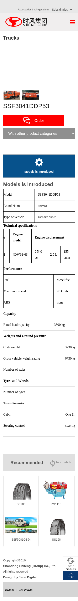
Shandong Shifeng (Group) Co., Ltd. (29, 566)
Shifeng (42, 206)
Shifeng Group (26, 22)
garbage (43, 217)
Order (33, 120)
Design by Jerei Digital (20, 577)
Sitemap (10, 589)
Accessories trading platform (33, 9)
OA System (25, 589)
